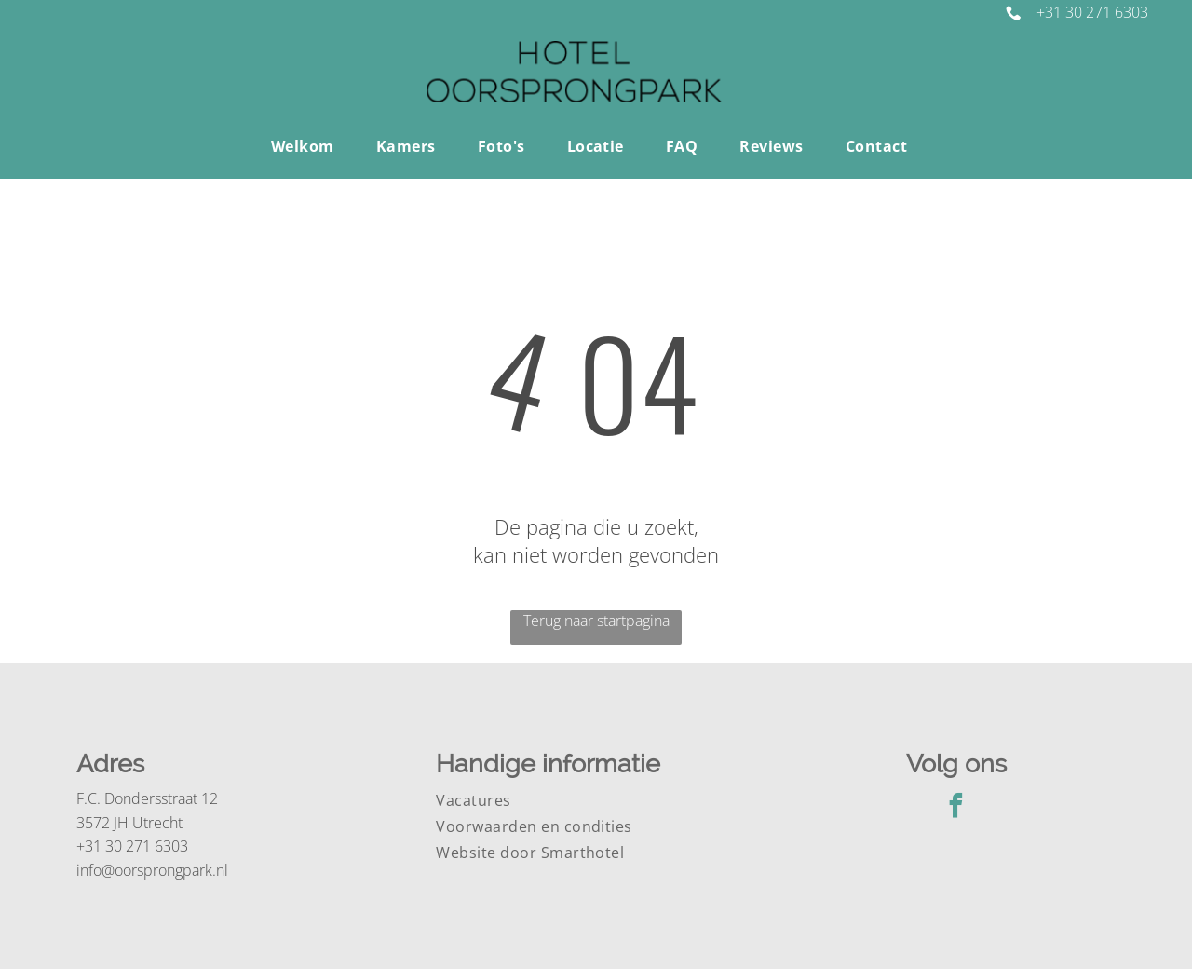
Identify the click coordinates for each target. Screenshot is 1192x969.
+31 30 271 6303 (1092, 12)
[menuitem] (309, 146)
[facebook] (956, 808)
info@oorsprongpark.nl (152, 870)
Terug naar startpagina (596, 620)
